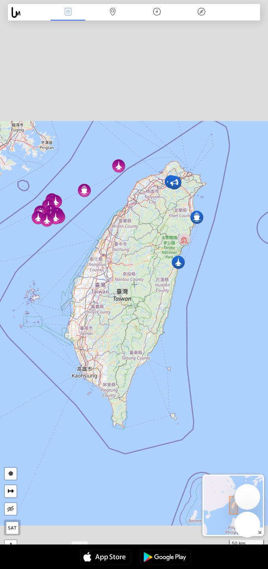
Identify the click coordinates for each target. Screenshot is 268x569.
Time (157, 12)
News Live (68, 12)
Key (202, 12)
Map (112, 12)
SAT (12, 528)
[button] (46, 220)
